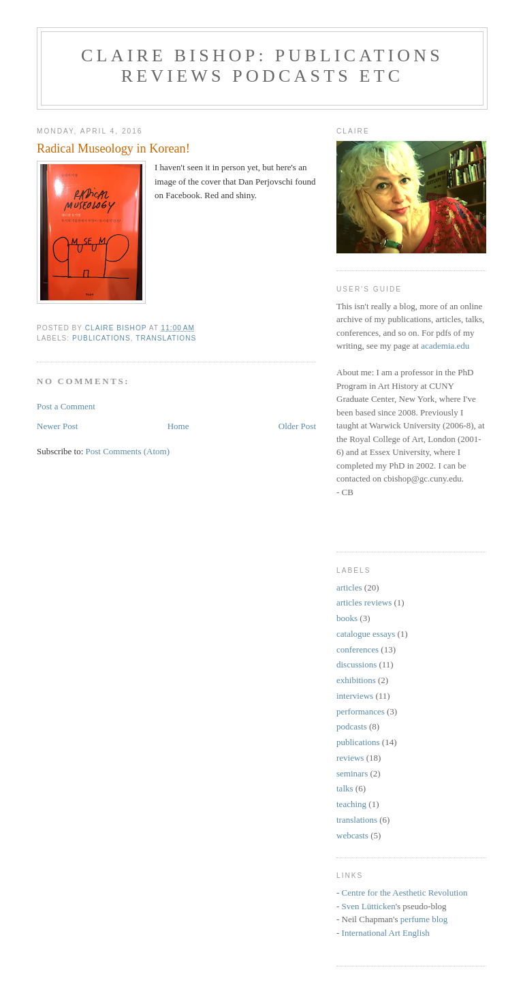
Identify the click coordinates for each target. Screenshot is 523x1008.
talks (344, 788)
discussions (356, 664)
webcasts (352, 835)
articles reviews (364, 602)
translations (166, 338)
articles (349, 587)
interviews (354, 696)
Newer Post (57, 426)
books (347, 618)
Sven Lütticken (369, 906)
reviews (350, 758)
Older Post (297, 426)
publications (101, 338)
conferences (357, 649)
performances (360, 711)
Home (178, 426)
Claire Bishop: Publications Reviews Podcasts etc (262, 66)
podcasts (351, 726)
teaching (351, 804)
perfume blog (424, 919)
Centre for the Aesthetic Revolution (405, 892)
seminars (352, 773)
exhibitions (356, 680)
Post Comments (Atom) (128, 451)
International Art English (386, 933)
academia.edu (445, 346)
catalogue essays (365, 634)
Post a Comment (66, 406)
